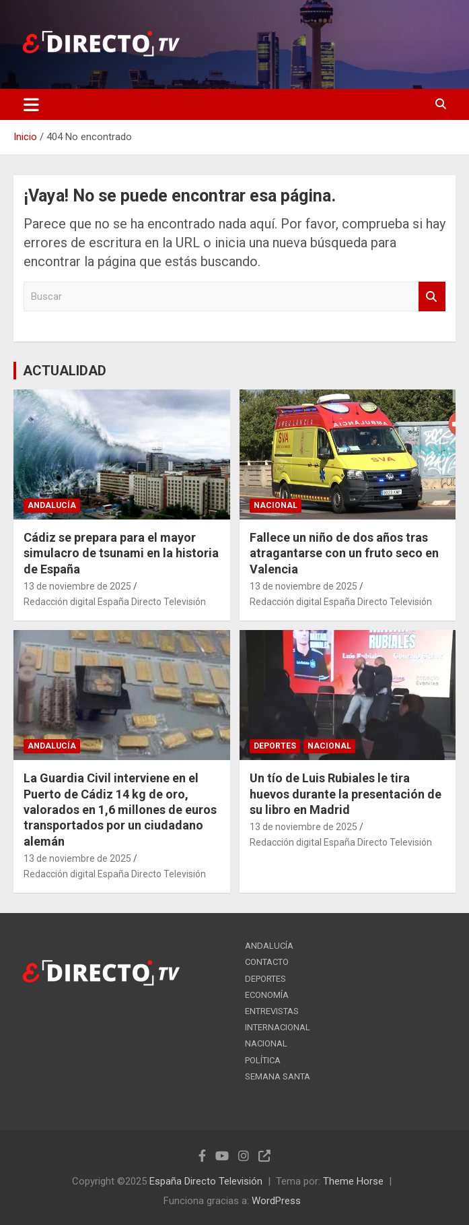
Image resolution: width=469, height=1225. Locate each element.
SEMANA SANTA (277, 1076)
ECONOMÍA (267, 995)
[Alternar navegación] (31, 104)
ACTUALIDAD (64, 371)
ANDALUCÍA (52, 505)
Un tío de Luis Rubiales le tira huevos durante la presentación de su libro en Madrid (345, 794)
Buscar (432, 297)
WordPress (276, 1201)
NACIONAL (275, 505)
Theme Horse (353, 1181)
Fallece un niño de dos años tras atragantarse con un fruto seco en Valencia (344, 553)
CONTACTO (267, 962)
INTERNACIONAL (277, 1027)
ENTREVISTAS (272, 1011)
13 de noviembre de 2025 (77, 586)
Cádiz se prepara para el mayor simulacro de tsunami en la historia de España (121, 553)
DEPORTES (275, 746)
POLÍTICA (263, 1060)
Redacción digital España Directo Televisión (115, 601)
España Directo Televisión (205, 1181)
